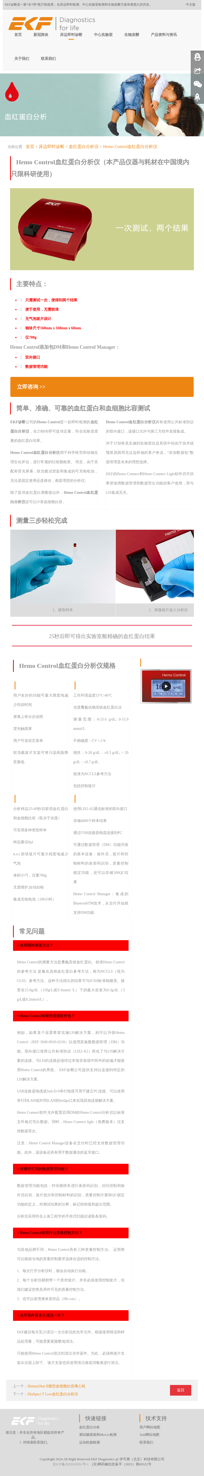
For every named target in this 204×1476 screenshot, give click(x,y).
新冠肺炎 (40, 35)
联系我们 (48, 59)
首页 (18, 35)
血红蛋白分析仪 (84, 146)
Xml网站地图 (149, 1435)
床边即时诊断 (71, 35)
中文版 (191, 4)
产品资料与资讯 (164, 35)
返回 (180, 1390)
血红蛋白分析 (89, 1427)
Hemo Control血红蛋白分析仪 (130, 146)
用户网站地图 (149, 1427)
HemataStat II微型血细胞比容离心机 (57, 1386)
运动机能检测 (89, 1442)
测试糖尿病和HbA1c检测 (98, 1435)
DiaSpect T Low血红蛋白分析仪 (53, 1394)
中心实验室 (103, 35)
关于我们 (21, 59)
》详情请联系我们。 (34, 1442)
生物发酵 (131, 35)
